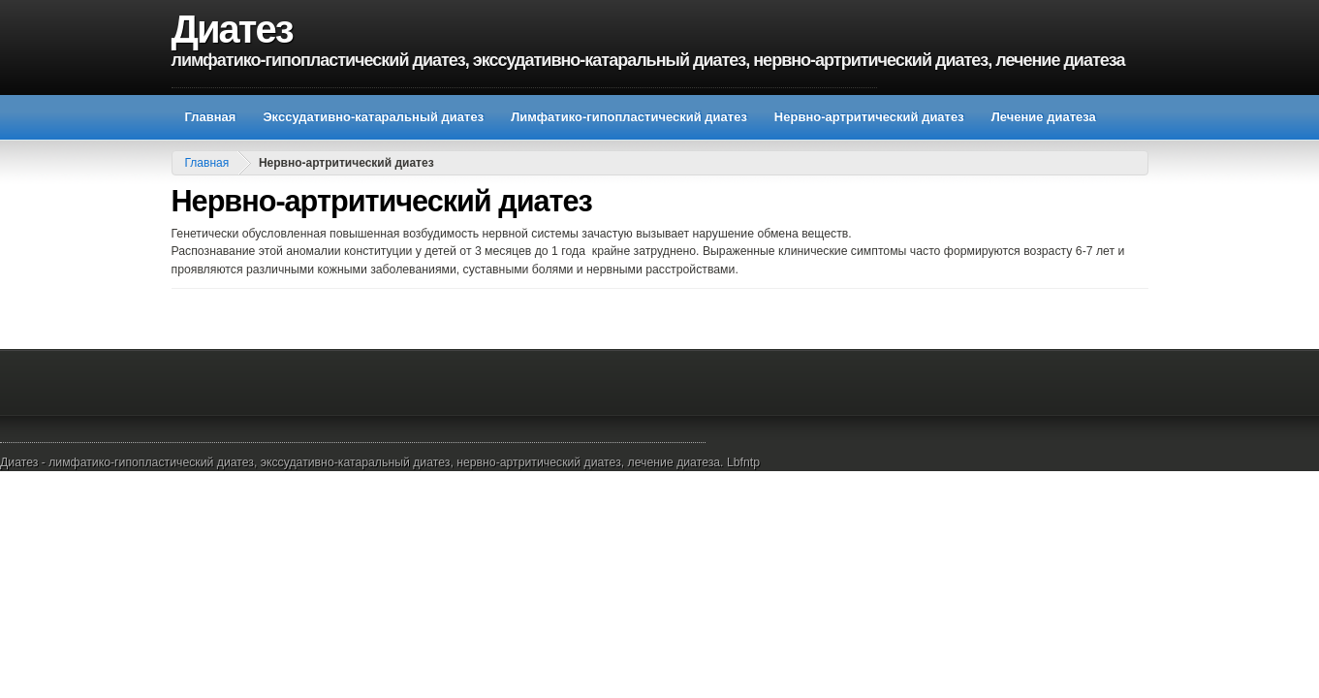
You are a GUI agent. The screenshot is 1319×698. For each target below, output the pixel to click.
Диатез (232, 29)
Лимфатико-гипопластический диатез (629, 117)
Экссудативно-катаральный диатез (373, 117)
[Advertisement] (524, 80)
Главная (210, 117)
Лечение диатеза (1043, 117)
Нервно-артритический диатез (869, 117)
